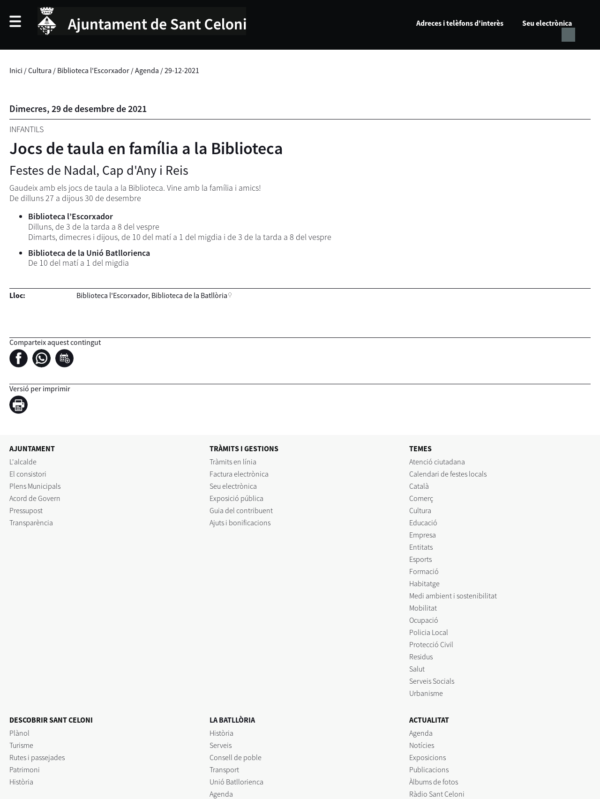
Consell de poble (236, 757)
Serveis (221, 745)
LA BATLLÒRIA (232, 719)
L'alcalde (23, 461)
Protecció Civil (431, 644)
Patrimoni (24, 769)
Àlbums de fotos (433, 781)
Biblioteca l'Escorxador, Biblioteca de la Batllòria (151, 295)
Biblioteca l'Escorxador (93, 70)
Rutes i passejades (37, 757)
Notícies (421, 745)
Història (21, 781)
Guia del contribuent (241, 510)
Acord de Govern (34, 498)
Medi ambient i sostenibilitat (453, 595)
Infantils (26, 129)
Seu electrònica (547, 23)
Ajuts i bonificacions (240, 522)
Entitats (421, 547)
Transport (224, 769)
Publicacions (429, 769)
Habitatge (424, 583)
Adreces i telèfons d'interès (459, 23)
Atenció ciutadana (437, 461)
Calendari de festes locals (448, 473)
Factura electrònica (239, 473)
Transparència (31, 522)
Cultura (40, 70)
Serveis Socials (431, 681)
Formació (424, 571)
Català (419, 486)
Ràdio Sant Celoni (437, 794)
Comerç (421, 498)
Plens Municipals (34, 486)
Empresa (422, 534)
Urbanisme (426, 693)
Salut (417, 668)
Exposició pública (236, 498)
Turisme (21, 745)
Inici (15, 70)
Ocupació (423, 620)
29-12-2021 (182, 70)
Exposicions (427, 757)
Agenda (147, 70)
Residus (421, 656)
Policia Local (428, 632)
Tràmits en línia (233, 461)
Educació (423, 522)
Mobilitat (423, 607)
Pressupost (26, 510)
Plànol (19, 733)
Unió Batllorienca (236, 781)
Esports (420, 559)
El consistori (27, 473)
